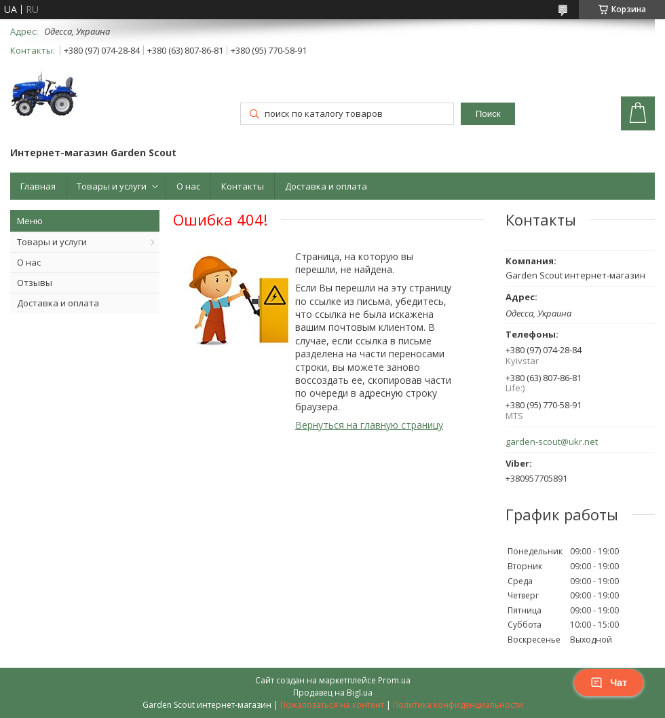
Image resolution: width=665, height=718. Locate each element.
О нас (188, 186)
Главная (38, 186)
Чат (608, 683)
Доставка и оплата (326, 186)
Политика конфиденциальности (458, 705)
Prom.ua (394, 680)
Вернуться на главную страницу (369, 424)
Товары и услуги (112, 186)
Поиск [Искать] (488, 114)
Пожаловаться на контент (332, 705)
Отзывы (34, 282)
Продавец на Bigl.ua (333, 692)
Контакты (242, 186)
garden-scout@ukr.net (552, 442)
